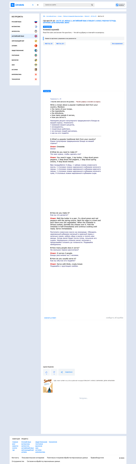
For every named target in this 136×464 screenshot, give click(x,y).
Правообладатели (97, 458)
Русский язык (24, 21)
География (24, 55)
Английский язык (24, 36)
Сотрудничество (18, 461)
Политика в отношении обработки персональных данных (67, 458)
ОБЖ (24, 65)
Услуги (14, 448)
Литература (24, 31)
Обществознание (24, 50)
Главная (15, 442)
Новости (15, 446)
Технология (24, 79)
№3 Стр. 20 (48, 43)
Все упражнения (117, 43)
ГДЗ (13, 450)
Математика (24, 26)
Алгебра (24, 45)
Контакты (15, 458)
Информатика (24, 74)
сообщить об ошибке (114, 318)
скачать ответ (50, 318)
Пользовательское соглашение (33, 458)
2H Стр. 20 (60, 21)
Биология (24, 60)
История (24, 69)
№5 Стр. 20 (60, 43)
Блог (13, 444)
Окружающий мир (24, 41)
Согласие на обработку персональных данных (43, 461)
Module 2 (68, 21)
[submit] (92, 5)
